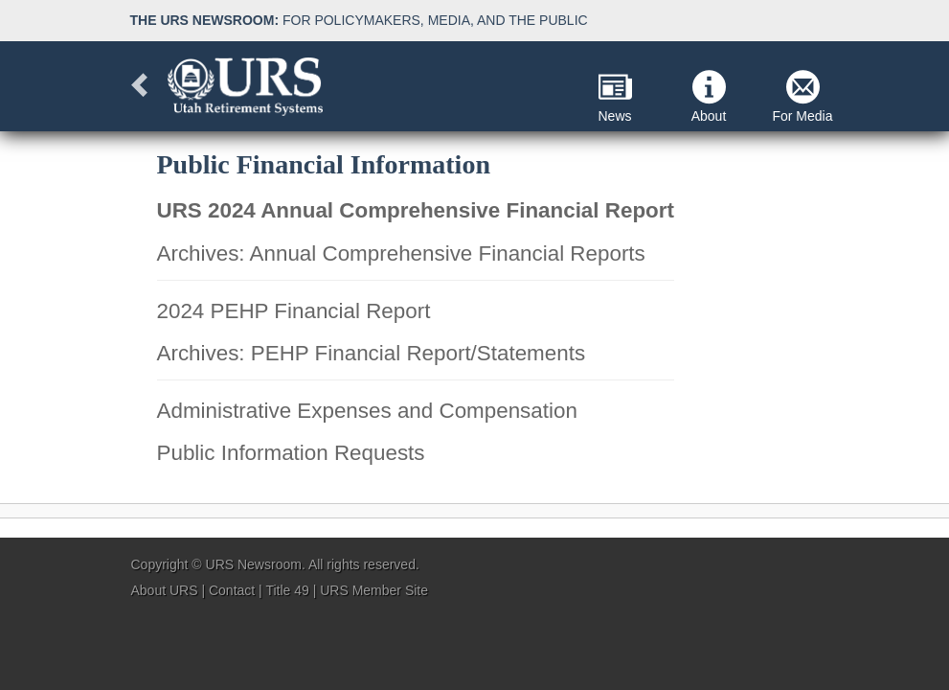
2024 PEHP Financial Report (294, 311)
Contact (232, 590)
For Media (802, 97)
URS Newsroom (254, 564)
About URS (164, 590)
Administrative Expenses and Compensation (367, 411)
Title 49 (286, 590)
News (614, 97)
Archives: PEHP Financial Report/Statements (371, 353)
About (709, 97)
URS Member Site (374, 590)
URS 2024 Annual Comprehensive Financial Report (415, 210)
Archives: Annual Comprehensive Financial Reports (401, 253)
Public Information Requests (291, 453)
